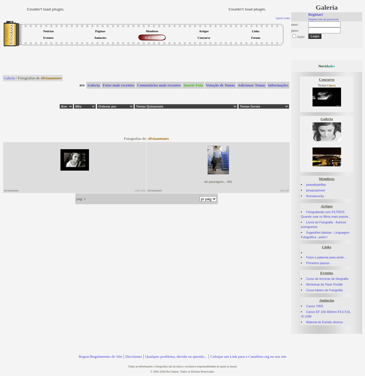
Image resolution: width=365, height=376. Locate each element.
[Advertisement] (146, 61)
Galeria (9, 78)
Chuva (331, 85)
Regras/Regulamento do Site (100, 356)
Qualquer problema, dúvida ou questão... (176, 356)
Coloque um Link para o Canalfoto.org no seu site (248, 356)
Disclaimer (133, 356)
